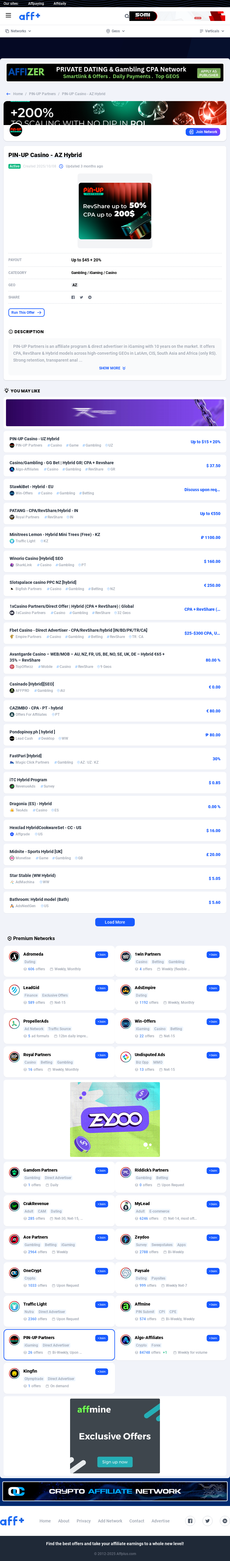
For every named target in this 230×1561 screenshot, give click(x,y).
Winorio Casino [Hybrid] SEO (36, 558)
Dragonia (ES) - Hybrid (31, 803)
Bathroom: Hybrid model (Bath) (39, 899)
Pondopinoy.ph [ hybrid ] (32, 732)
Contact (136, 1521)
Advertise (161, 1521)
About (63, 1521)
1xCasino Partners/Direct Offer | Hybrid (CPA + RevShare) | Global (72, 606)
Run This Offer (26, 312)
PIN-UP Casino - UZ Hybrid (34, 438)
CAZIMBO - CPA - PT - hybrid (36, 708)
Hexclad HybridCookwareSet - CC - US (45, 827)
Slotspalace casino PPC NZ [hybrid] (43, 582)
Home (18, 94)
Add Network (110, 1521)
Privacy (84, 1521)
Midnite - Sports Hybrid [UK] (36, 851)
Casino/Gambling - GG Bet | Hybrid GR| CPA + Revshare (62, 462)
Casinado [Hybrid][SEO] (32, 684)
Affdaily (60, 3)
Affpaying (36, 3)
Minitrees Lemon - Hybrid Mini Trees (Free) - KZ (55, 534)
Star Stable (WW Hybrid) (33, 875)
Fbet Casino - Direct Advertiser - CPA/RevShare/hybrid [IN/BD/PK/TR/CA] (78, 630)
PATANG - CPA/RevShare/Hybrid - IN (44, 510)
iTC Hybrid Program (28, 779)
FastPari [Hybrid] (26, 755)
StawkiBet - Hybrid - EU (31, 486)
